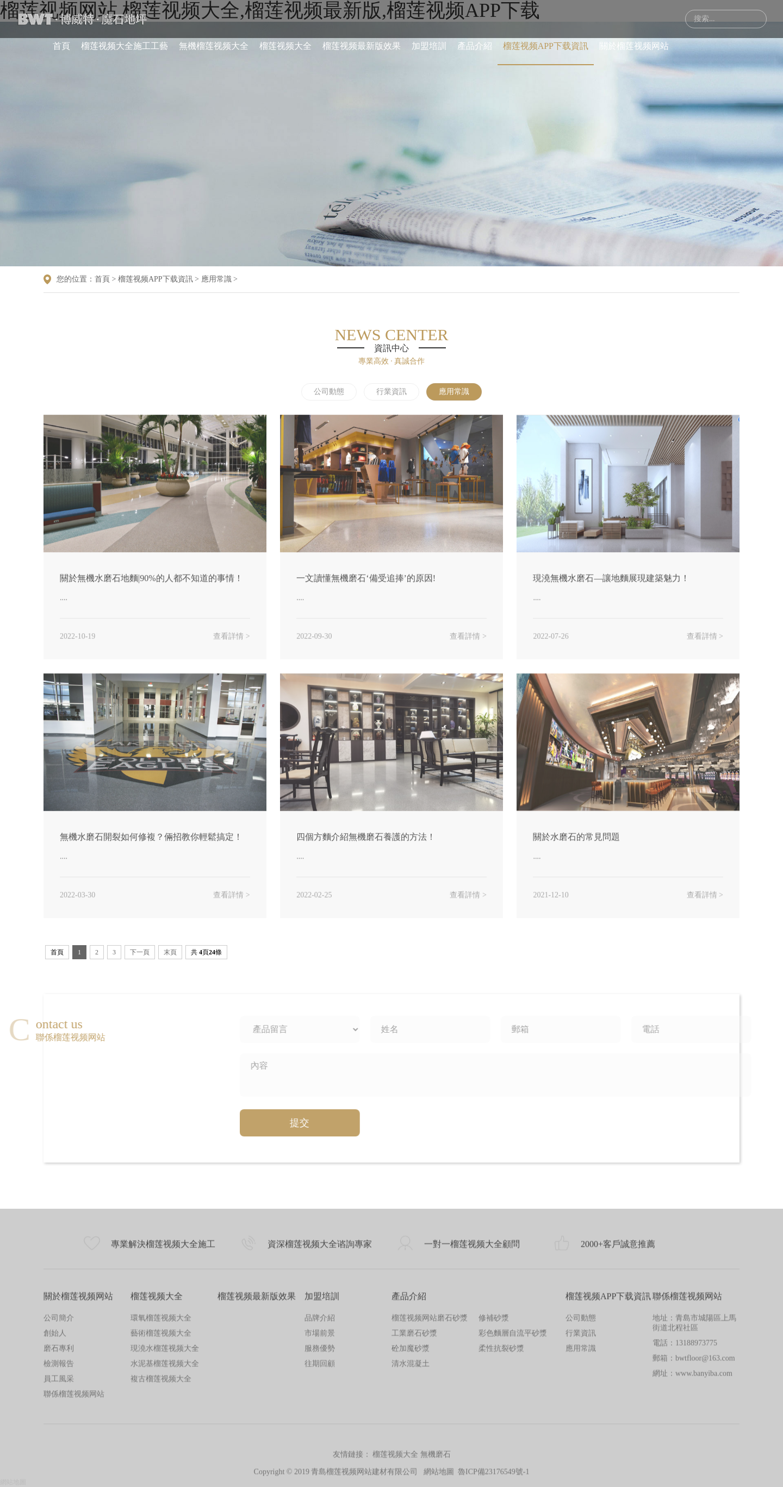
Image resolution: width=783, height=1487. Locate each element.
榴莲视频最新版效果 (361, 46)
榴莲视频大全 (285, 46)
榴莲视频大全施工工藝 (124, 46)
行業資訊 (391, 392)
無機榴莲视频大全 (213, 46)
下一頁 (140, 952)
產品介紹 (474, 46)
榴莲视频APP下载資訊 (545, 46)
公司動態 (329, 392)
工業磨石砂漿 (414, 1442)
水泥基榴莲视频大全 (164, 1472)
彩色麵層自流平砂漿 (512, 1442)
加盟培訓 (429, 46)
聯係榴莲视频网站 (687, 1404)
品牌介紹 (319, 1426)
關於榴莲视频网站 (634, 46)
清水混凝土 (410, 1472)
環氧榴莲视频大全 (160, 1426)
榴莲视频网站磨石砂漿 (429, 1426)
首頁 (61, 46)
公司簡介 (59, 1426)
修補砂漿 (493, 1426)
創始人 (55, 1442)
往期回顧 (319, 1472)
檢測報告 (59, 1472)
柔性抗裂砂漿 (501, 1457)
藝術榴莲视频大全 (160, 1442)
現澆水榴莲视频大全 (164, 1457)
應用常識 (216, 279)
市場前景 (319, 1442)
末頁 (170, 952)
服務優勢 (319, 1457)
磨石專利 (59, 1457)
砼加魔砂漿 (410, 1457)
